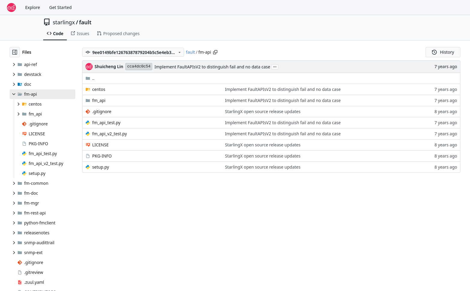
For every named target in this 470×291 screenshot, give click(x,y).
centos (99, 89)
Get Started (60, 7)
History (443, 52)
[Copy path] (215, 52)
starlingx (64, 22)
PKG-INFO (102, 156)
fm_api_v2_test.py (109, 133)
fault (85, 22)
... (275, 66)
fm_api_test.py (106, 122)
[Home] (11, 7)
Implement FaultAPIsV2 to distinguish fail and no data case (212, 67)
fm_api (99, 100)
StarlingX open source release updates (263, 111)
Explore (32, 7)
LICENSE (100, 145)
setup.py (100, 167)
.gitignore (102, 111)
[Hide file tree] (15, 52)
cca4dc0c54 (138, 66)
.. (90, 78)
